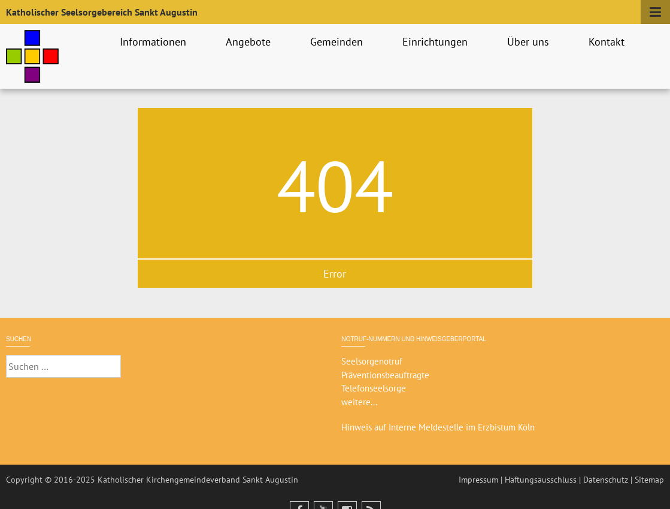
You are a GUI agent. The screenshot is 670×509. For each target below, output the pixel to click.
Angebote (250, 42)
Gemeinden (338, 42)
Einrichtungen (436, 42)
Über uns (530, 42)
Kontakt (608, 42)
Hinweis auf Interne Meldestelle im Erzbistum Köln (438, 427)
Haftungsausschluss (541, 479)
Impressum (478, 479)
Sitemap (649, 479)
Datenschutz (605, 479)
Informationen (155, 42)
